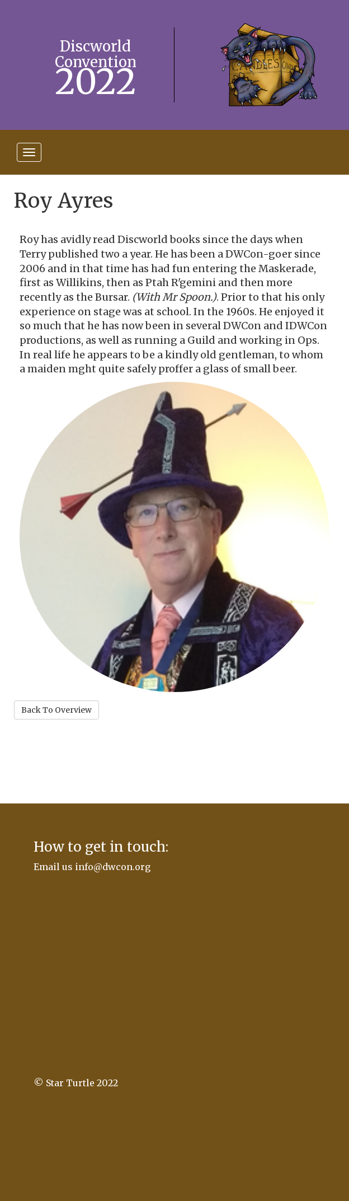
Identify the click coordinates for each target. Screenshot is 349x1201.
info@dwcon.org (112, 866)
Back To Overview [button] (56, 710)
